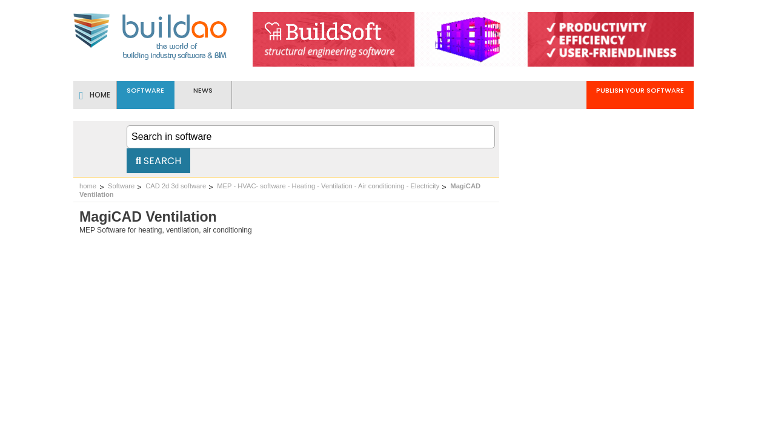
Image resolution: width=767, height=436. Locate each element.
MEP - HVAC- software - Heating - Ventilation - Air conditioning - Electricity (328, 186)
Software (121, 186)
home (87, 186)
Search (158, 161)
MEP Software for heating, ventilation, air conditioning (165, 230)
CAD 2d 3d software (175, 186)
